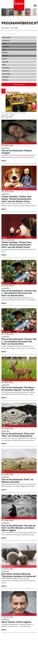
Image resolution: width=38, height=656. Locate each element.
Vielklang (5, 77)
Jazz (4, 49)
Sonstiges (5, 71)
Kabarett (5, 53)
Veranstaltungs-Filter (9, 34)
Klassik (4, 59)
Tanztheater (6, 74)
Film (4, 43)
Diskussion (6, 40)
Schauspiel (6, 68)
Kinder (5, 56)
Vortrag (5, 80)
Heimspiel (6, 46)
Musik (4, 65)
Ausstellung (6, 37)
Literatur (5, 62)
